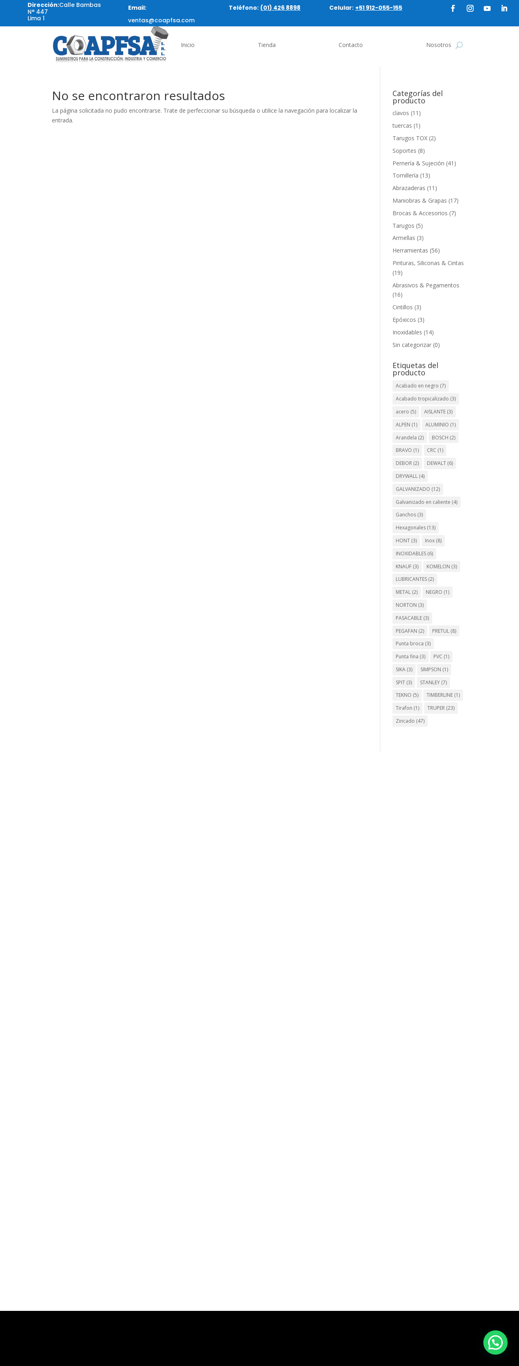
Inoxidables (407, 332)
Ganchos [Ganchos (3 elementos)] (409, 514)
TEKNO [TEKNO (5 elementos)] (407, 695)
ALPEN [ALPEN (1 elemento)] (406, 424)
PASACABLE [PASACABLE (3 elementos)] (412, 617)
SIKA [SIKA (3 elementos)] (404, 669)
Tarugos (403, 225)
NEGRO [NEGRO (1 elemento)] (437, 592)
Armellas (403, 238)
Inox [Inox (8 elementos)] (433, 540)
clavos (400, 113)
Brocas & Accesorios (420, 213)
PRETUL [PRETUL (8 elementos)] (444, 630)
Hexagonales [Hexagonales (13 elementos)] (415, 527)
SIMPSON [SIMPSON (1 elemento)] (434, 669)
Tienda (267, 45)
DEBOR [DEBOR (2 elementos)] (407, 463)
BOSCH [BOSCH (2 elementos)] (443, 437)
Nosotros (438, 45)
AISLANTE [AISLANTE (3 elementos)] (438, 411)
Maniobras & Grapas (419, 200)
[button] (495, 1342)
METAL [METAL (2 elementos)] (407, 592)
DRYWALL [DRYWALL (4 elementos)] (410, 476)
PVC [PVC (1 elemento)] (441, 656)
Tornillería (405, 175)
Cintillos (402, 307)
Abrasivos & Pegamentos (425, 285)
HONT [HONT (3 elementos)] (406, 540)
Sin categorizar (411, 345)
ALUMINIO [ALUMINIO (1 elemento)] (440, 424)
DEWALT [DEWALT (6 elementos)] (440, 463)
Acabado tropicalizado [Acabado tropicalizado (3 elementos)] (426, 398)
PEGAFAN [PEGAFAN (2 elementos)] (410, 630)
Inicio (188, 45)
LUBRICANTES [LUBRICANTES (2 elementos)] (415, 579)
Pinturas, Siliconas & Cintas (428, 263)
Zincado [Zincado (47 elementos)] (410, 720)
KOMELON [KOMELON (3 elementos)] (442, 566)
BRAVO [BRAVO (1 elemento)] (407, 450)
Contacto (351, 45)
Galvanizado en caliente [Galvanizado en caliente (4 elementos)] (426, 502)
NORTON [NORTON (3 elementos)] (410, 605)
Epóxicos (404, 319)
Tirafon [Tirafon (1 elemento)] (407, 707)
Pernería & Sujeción (418, 163)
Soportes (404, 150)
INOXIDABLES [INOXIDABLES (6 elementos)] (414, 553)
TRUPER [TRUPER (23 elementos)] (441, 707)
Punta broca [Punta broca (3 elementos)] (413, 643)
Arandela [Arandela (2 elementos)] (410, 437)
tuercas (402, 125)
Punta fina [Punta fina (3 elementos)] (410, 656)
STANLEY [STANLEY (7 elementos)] (433, 682)
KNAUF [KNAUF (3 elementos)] (407, 566)
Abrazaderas (408, 188)
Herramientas (410, 250)
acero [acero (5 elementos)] (406, 411)
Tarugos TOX (409, 138)
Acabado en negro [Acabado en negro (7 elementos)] (421, 385)
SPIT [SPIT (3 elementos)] (404, 682)
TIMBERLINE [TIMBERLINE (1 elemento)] (443, 695)
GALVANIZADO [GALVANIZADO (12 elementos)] (418, 489)
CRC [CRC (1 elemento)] (435, 450)
